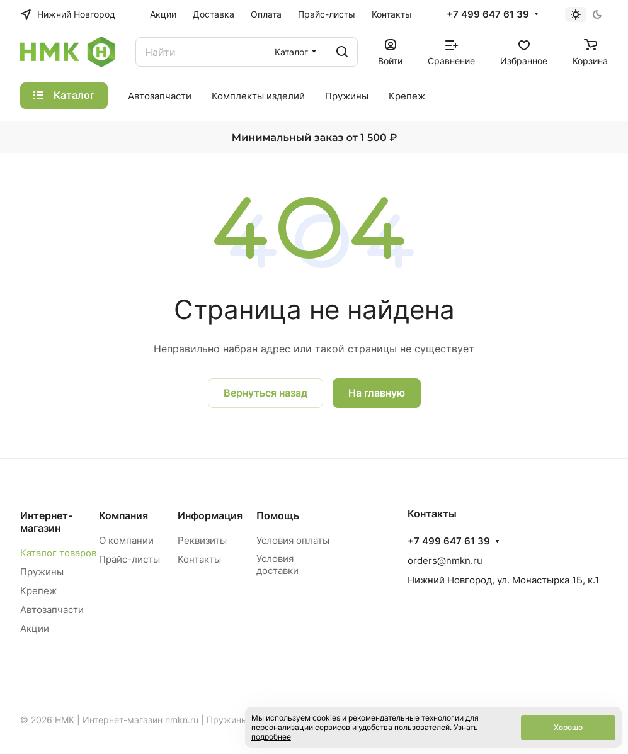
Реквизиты (202, 540)
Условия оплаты (292, 540)
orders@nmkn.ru (445, 560)
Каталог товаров (58, 553)
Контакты (199, 559)
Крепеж (38, 591)
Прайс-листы (129, 559)
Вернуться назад (265, 392)
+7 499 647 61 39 (488, 14)
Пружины (42, 572)
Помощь (277, 515)
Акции (34, 628)
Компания (123, 515)
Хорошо (568, 727)
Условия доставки (277, 565)
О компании (126, 540)
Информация (210, 515)
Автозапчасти (52, 610)
